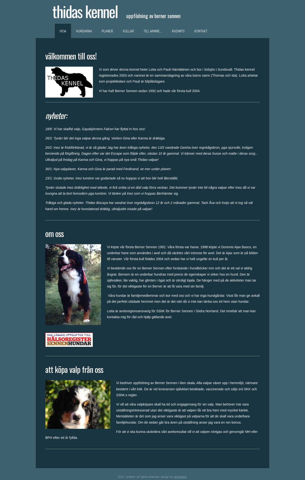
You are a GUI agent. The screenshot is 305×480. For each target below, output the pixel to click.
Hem (63, 31)
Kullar (128, 31)
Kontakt (201, 31)
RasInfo (178, 31)
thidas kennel (85, 11)
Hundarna (84, 31)
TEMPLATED (180, 477)
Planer (107, 31)
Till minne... (153, 31)
